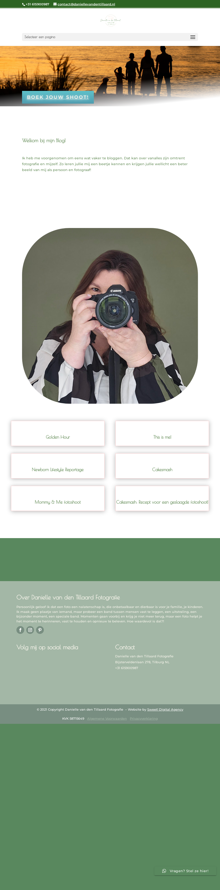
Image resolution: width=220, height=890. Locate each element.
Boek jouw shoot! (58, 97)
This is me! (162, 437)
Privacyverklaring (144, 718)
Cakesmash (162, 469)
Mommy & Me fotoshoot (58, 502)
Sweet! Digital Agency (165, 709)
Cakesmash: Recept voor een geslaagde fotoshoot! (162, 502)
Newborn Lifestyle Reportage (58, 469)
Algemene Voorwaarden (107, 718)
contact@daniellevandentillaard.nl (143, 674)
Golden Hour (58, 437)
